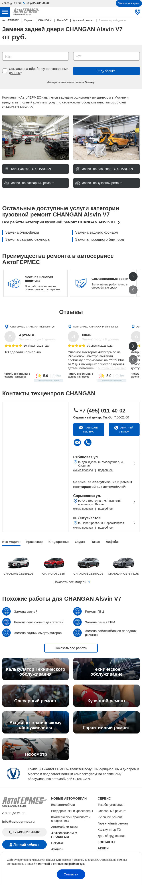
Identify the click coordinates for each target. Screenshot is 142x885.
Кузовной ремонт (110, 817)
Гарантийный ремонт (113, 823)
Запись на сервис (129, 3)
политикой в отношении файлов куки (60, 863)
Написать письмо (90, 429)
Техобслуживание (111, 804)
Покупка (57, 843)
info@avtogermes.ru (18, 821)
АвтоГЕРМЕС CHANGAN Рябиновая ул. (32, 326)
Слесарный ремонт (112, 811)
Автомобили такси (64, 827)
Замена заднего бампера (27, 239)
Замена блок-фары (22, 232)
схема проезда (83, 470)
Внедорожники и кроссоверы (72, 811)
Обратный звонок (126, 429)
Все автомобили (63, 804)
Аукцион (57, 849)
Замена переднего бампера (99, 239)
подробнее (105, 470)
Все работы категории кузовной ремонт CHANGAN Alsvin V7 (58, 222)
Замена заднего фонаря (96, 232)
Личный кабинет (26, 844)
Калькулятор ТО (109, 829)
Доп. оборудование (112, 836)
